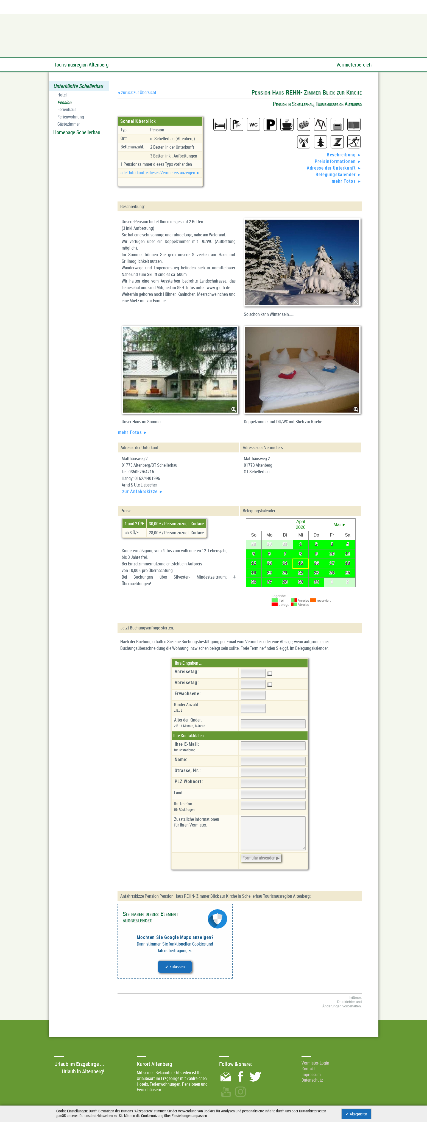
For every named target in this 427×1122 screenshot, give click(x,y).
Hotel (62, 95)
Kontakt (308, 1069)
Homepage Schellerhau (76, 132)
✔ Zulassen (175, 967)
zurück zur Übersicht (137, 92)
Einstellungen (182, 1115)
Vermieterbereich (354, 64)
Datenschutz (312, 1080)
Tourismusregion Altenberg (81, 64)
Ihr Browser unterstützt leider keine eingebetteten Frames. (301, 552)
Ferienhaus (66, 109)
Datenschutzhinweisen (96, 1115)
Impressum (311, 1074)
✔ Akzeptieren (356, 1114)
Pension (64, 102)
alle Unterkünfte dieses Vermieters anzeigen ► (160, 173)
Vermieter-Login (315, 1063)
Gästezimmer (68, 124)
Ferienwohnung (70, 117)
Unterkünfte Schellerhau (78, 86)
